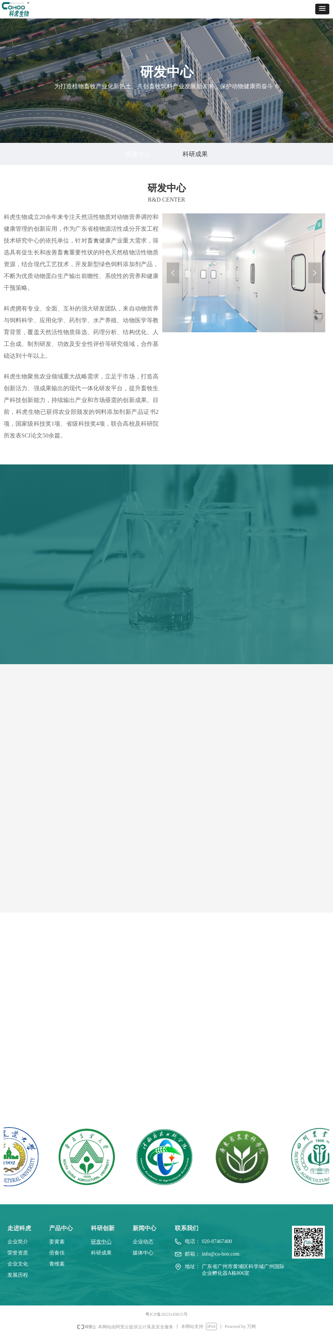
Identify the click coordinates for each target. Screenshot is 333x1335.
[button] (322, 9)
